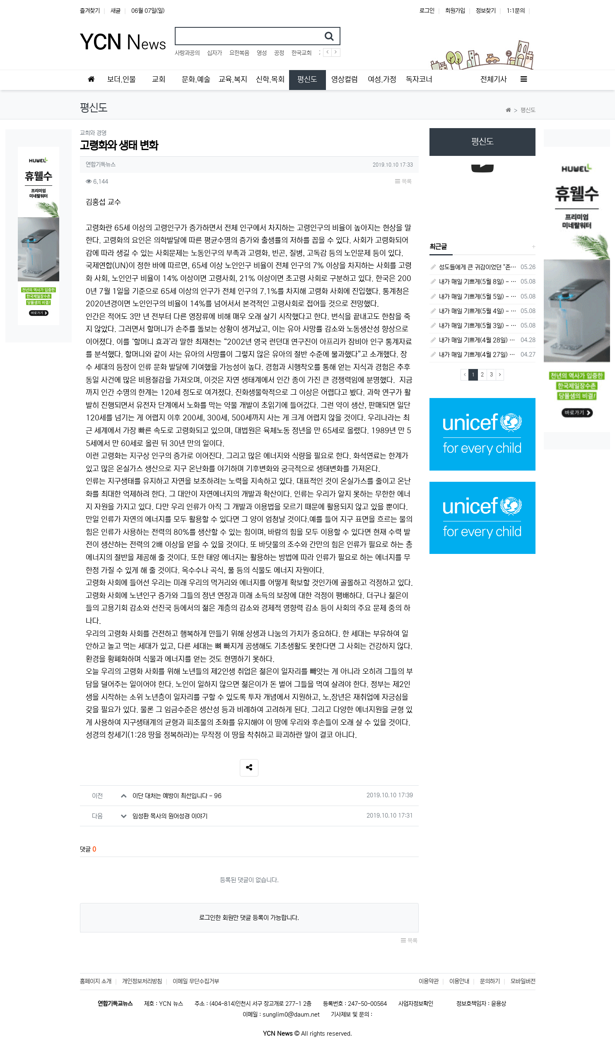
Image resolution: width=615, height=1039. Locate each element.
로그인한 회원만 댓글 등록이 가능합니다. (249, 917)
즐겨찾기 (90, 10)
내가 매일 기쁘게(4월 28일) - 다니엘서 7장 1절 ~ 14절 (473, 340)
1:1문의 (515, 10)
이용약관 (429, 981)
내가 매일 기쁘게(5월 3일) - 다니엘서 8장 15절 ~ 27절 (473, 325)
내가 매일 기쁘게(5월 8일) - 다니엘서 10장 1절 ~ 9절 (473, 281)
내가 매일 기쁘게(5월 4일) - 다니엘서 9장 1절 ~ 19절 (473, 311)
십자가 (214, 53)
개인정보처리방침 (142, 981)
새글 (116, 10)
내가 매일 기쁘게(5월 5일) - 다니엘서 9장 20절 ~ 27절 (473, 296)
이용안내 (459, 981)
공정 (279, 53)
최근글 (438, 246)
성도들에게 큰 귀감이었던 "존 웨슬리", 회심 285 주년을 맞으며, (473, 267)
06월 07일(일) (147, 10)
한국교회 (301, 53)
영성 (262, 53)
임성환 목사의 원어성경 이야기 (170, 816)
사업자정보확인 (415, 1003)
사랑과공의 (187, 53)
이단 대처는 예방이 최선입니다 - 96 (177, 795)
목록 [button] (403, 181)
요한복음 (239, 53)
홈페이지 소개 (95, 981)
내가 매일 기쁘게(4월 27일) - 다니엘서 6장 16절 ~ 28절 (473, 354)
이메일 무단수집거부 (196, 981)
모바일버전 (523, 981)
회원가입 (455, 10)
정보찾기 (486, 10)
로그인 (427, 10)
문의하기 (490, 981)
